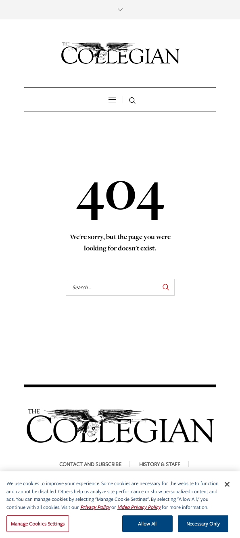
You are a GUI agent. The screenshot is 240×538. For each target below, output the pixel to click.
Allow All (147, 526)
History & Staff (159, 464)
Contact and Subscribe (90, 464)
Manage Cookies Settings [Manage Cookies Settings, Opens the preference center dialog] (38, 526)
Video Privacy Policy (139, 510)
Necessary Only (203, 526)
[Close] (227, 487)
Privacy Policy (95, 510)
